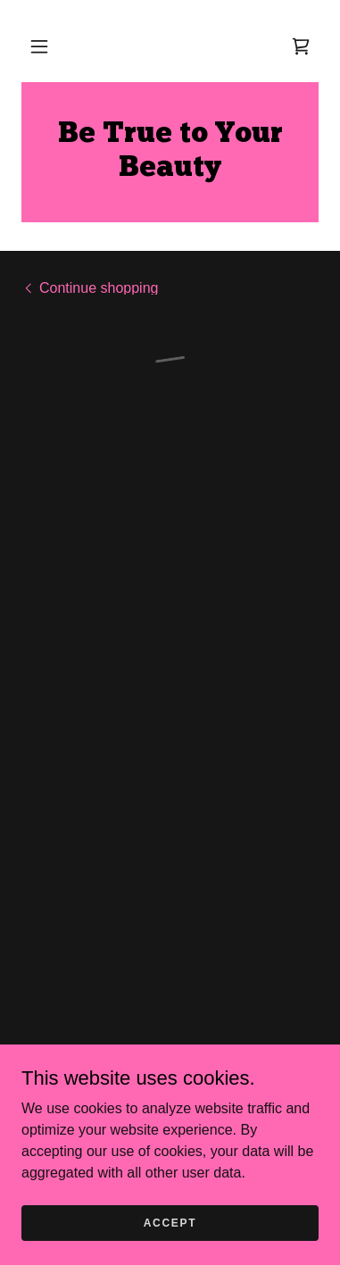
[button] (39, 46)
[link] (170, 152)
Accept (170, 1222)
